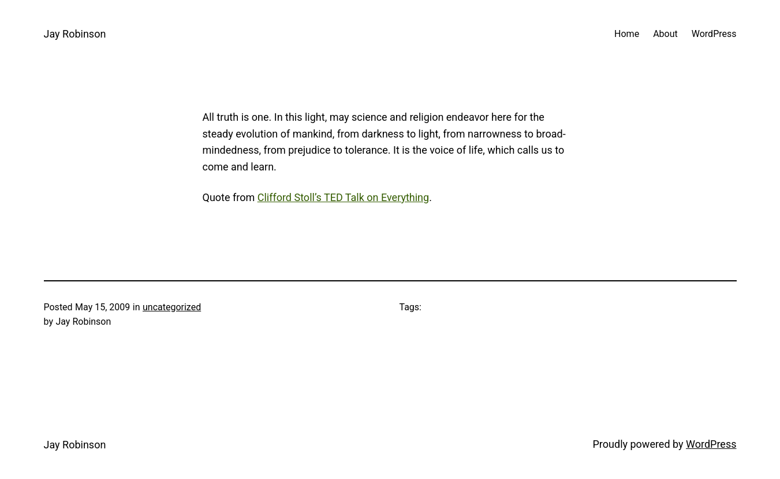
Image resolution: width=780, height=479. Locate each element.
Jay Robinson (75, 34)
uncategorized (172, 307)
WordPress (711, 444)
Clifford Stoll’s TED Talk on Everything (343, 197)
